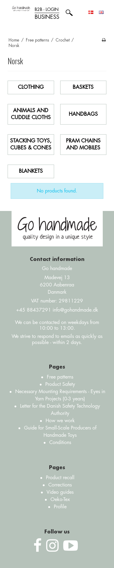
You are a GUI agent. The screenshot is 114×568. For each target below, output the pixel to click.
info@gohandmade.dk (75, 310)
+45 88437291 (33, 310)
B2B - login (47, 13)
